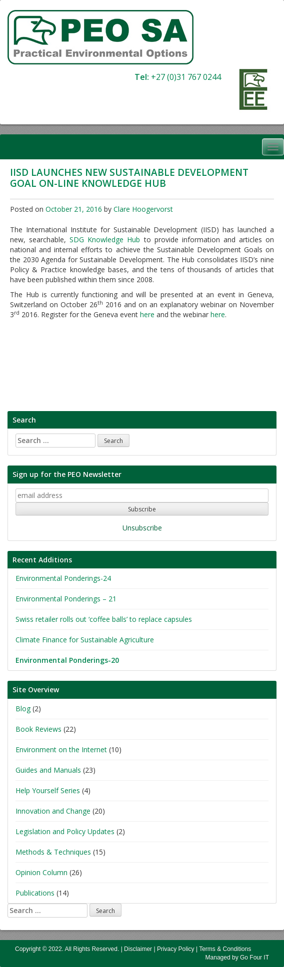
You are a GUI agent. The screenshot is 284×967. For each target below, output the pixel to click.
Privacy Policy (175, 949)
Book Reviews (39, 729)
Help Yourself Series (48, 790)
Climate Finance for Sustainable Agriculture (85, 639)
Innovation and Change (53, 811)
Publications (35, 893)
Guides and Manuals (48, 770)
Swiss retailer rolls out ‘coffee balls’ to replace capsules (104, 619)
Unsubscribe (142, 527)
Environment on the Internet (61, 749)
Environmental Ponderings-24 (63, 578)
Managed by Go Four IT (237, 957)
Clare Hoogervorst (143, 209)
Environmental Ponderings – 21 (66, 598)
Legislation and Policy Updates (65, 831)
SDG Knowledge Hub (105, 239)
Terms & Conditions (225, 949)
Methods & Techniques (53, 852)
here (147, 314)
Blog (23, 708)
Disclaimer (138, 949)
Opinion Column (42, 872)
